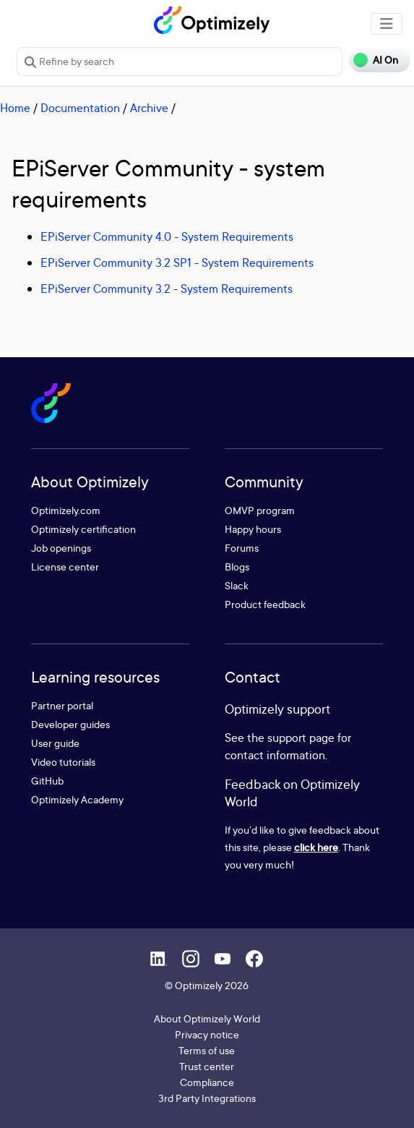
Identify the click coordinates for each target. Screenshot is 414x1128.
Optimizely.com (65, 510)
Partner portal (62, 705)
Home (15, 108)
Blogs (237, 566)
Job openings (61, 548)
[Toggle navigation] (386, 24)
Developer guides (70, 724)
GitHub (47, 780)
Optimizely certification (83, 529)
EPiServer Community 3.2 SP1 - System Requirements (177, 262)
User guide (55, 743)
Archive (149, 108)
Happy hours (253, 529)
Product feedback (265, 604)
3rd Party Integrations (207, 1098)
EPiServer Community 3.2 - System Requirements (166, 288)
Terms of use (206, 1050)
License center (65, 566)
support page (301, 737)
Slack (237, 585)
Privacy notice (207, 1034)
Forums (242, 548)
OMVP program (260, 510)
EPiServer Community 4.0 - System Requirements (166, 236)
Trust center (206, 1066)
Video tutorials (63, 762)
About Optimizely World (207, 1018)
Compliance (207, 1082)
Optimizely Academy (77, 799)
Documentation (80, 108)
